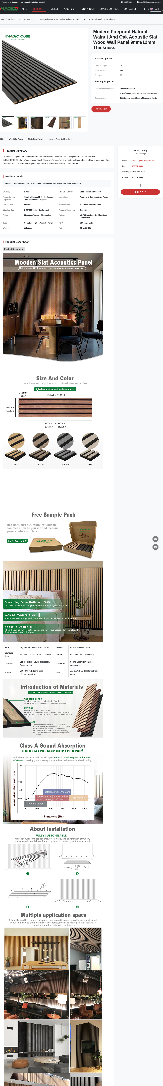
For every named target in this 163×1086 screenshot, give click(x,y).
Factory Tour (87, 9)
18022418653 (137, 166)
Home (24, 9)
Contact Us (130, 9)
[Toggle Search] (144, 9)
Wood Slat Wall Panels (27, 19)
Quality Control (109, 9)
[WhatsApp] (155, 547)
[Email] (155, 539)
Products (38, 9)
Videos (55, 9)
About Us (69, 9)
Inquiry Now (140, 192)
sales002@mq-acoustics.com (149, 2)
